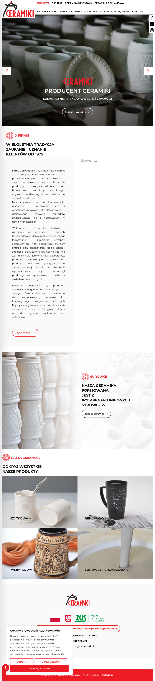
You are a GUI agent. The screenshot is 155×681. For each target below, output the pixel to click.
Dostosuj (21, 661)
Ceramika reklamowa (109, 3)
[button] (6, 71)
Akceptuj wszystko (39, 668)
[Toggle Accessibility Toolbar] (6, 668)
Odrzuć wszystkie (51, 661)
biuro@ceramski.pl (82, 646)
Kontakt (137, 11)
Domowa (43, 3)
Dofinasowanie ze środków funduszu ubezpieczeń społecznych (77, 628)
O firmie (57, 3)
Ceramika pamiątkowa (52, 11)
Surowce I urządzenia (114, 11)
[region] (39, 650)
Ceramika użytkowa (78, 3)
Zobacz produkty (77, 112)
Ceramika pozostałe (83, 11)
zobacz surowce (96, 413)
